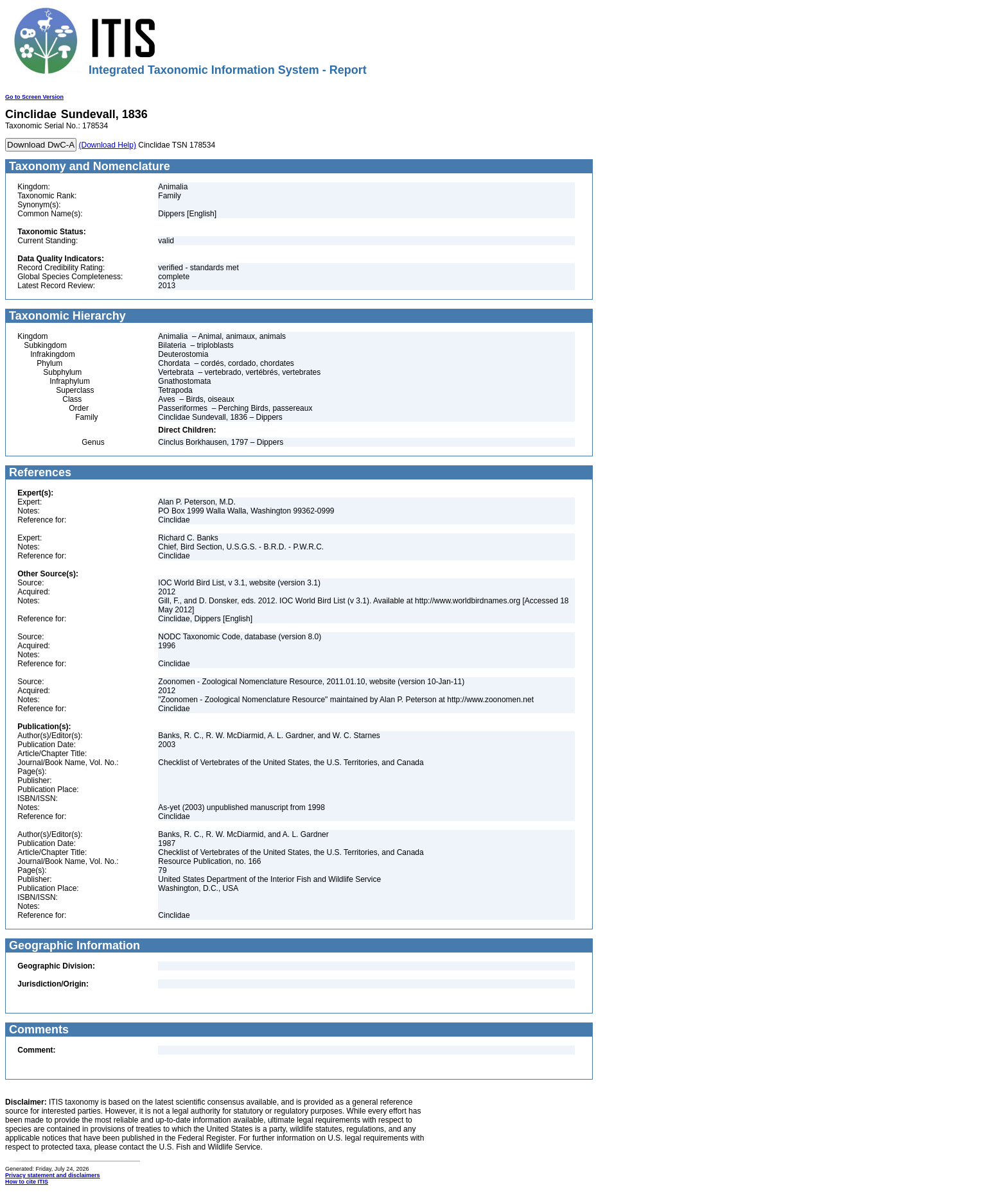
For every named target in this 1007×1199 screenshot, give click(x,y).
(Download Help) (107, 145)
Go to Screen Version (34, 97)
